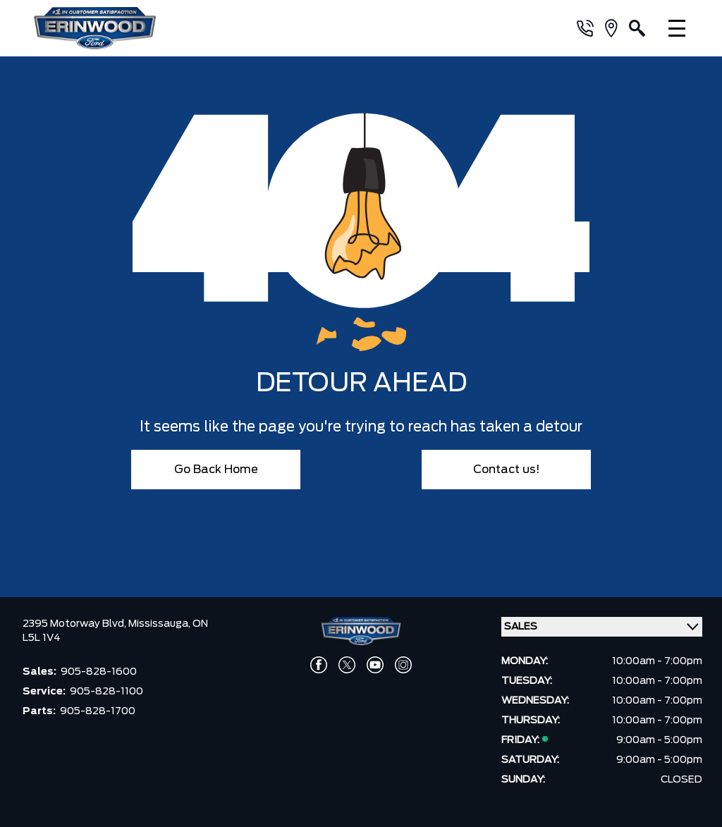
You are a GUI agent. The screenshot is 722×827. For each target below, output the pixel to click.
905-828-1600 (99, 672)
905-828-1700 (97, 711)
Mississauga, (160, 624)
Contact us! (506, 469)
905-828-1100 (106, 692)
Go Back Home (216, 469)
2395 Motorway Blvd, (75, 624)
